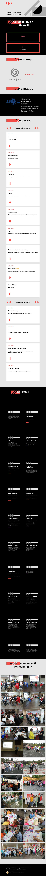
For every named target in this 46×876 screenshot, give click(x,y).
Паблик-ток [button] (11, 174)
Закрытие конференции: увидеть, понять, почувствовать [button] (19, 371)
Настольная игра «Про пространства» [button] (17, 348)
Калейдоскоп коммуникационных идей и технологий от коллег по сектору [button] (23, 252)
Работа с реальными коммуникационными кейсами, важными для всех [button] (22, 214)
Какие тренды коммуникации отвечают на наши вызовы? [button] (19, 177)
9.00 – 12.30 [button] (10, 308)
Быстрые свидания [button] (12, 136)
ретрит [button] (17, 268)
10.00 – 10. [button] (10, 152)
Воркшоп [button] (10, 231)
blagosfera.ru (29, 74)
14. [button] (8, 345)
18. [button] (8, 265)
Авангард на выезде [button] (13, 310)
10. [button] (8, 171)
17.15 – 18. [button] (10, 247)
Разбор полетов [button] (11, 329)
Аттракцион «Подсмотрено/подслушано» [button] (17, 249)
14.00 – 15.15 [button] (11, 209)
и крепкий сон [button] (11, 287)
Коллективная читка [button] (13, 155)
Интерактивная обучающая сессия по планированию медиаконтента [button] (22, 233)
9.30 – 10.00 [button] (10, 134)
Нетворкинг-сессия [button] (12, 139)
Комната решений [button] (12, 212)
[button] (14, 74)
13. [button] (8, 326)
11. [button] (8, 190)
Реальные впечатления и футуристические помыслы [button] (18, 332)
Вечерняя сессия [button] (11, 271)
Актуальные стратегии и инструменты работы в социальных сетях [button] (21, 195)
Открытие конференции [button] (13, 158)
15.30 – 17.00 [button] (11, 228)
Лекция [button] (10, 193)
